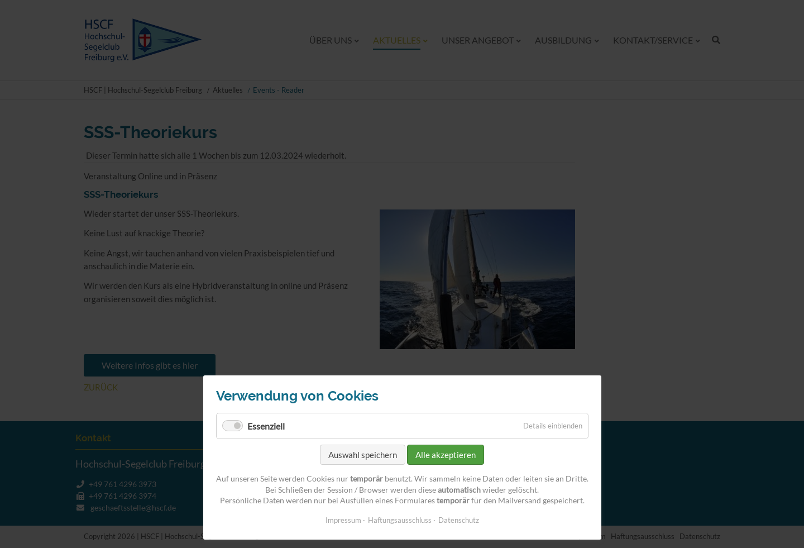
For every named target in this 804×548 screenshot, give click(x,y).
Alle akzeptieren (445, 455)
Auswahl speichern (362, 455)
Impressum (343, 520)
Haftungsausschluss (400, 520)
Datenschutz (458, 520)
